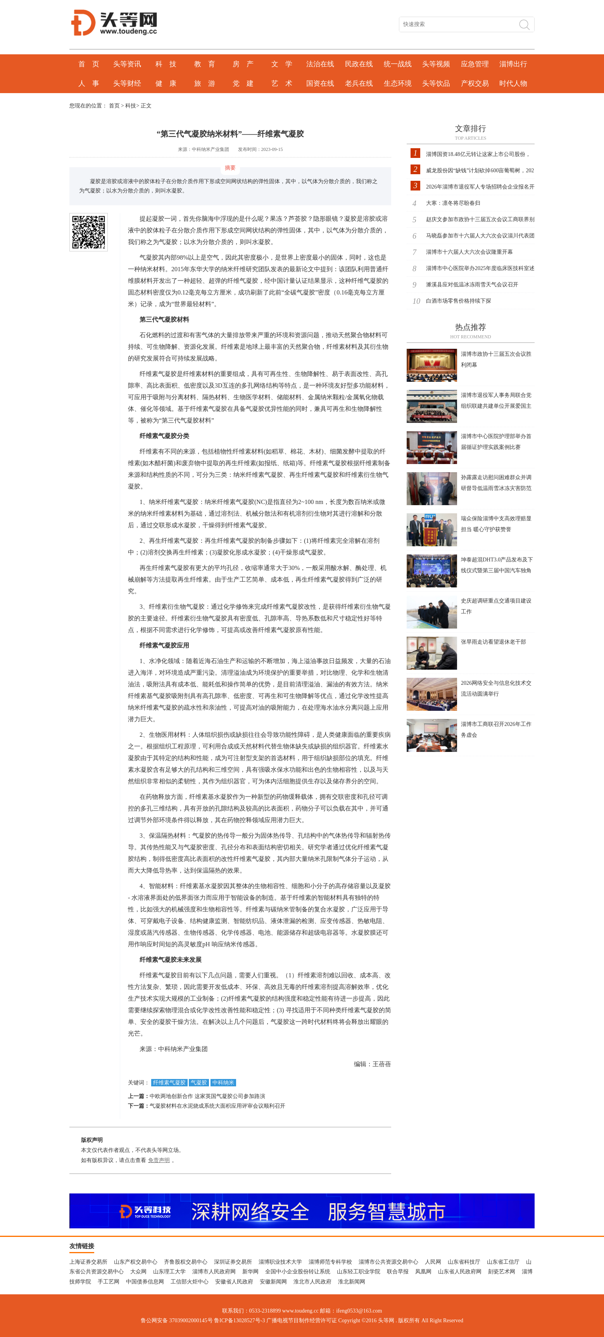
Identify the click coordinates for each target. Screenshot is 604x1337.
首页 (114, 106)
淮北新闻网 (351, 1282)
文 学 (281, 64)
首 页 (88, 64)
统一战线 (398, 64)
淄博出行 (513, 64)
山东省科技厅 (464, 1262)
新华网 (250, 1272)
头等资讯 (127, 64)
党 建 (243, 83)
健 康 (165, 83)
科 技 (165, 64)
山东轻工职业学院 (358, 1272)
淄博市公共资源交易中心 (388, 1262)
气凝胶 (199, 1083)
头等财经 (127, 83)
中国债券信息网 (145, 1282)
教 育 (204, 64)
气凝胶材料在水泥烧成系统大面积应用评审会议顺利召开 (217, 1106)
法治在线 (320, 64)
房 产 (243, 64)
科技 (130, 106)
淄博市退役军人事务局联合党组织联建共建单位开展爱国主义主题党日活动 (496, 406)
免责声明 (159, 1160)
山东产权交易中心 (135, 1262)
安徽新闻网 (273, 1282)
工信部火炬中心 (190, 1282)
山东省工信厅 (503, 1262)
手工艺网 (108, 1282)
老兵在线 (359, 83)
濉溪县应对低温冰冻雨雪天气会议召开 (472, 284)
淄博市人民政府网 (214, 1272)
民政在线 (359, 64)
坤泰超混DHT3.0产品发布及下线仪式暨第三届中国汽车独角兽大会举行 (497, 570)
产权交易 (475, 83)
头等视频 (436, 64)
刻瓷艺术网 (501, 1272)
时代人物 (513, 83)
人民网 (433, 1262)
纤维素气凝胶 (169, 1083)
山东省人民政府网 (459, 1272)
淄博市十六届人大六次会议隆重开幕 (469, 252)
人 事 (88, 83)
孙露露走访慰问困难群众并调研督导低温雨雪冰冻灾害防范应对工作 (496, 488)
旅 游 (204, 83)
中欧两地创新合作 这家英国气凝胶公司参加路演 (207, 1096)
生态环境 (398, 83)
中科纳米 (223, 1083)
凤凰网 (423, 1272)
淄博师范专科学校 (330, 1262)
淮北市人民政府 (312, 1282)
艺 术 (281, 83)
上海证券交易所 (88, 1262)
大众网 (138, 1272)
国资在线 (320, 83)
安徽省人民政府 (234, 1282)
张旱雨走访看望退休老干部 (493, 642)
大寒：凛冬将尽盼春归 (453, 203)
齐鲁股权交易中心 (185, 1262)
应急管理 (475, 64)
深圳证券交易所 (233, 1262)
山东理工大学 (169, 1272)
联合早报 (398, 1272)
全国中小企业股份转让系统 (297, 1272)
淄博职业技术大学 (280, 1262)
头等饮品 (436, 83)
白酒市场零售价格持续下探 (458, 301)
